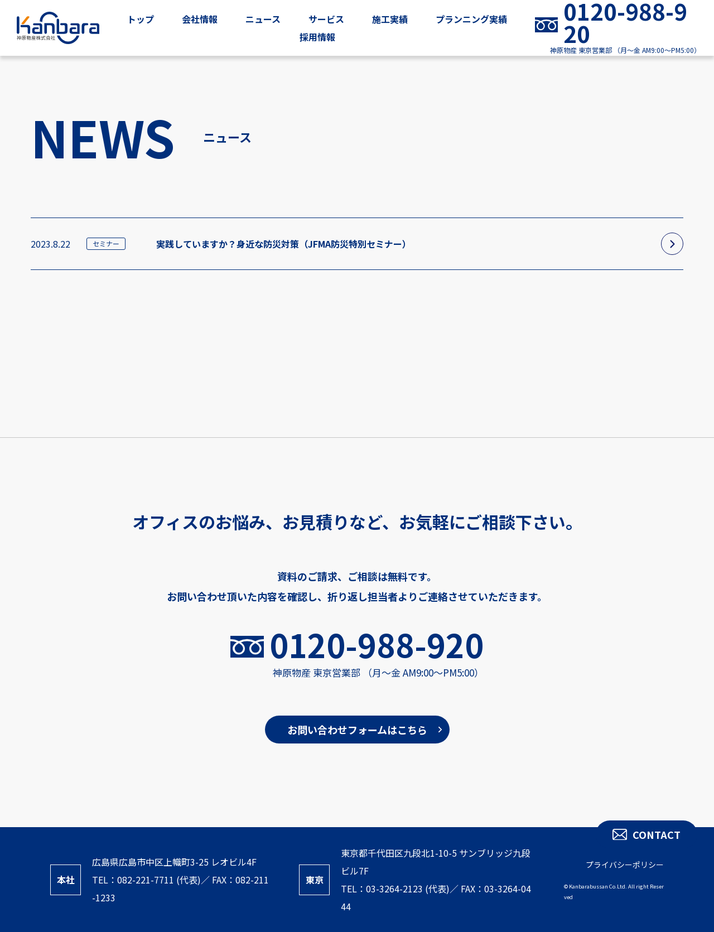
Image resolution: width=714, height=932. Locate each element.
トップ (140, 19)
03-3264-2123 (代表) (408, 888)
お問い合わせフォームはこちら (357, 729)
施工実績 (390, 19)
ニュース (263, 19)
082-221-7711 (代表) (159, 879)
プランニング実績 (471, 19)
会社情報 (200, 19)
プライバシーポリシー (625, 864)
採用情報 (317, 37)
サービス (326, 19)
